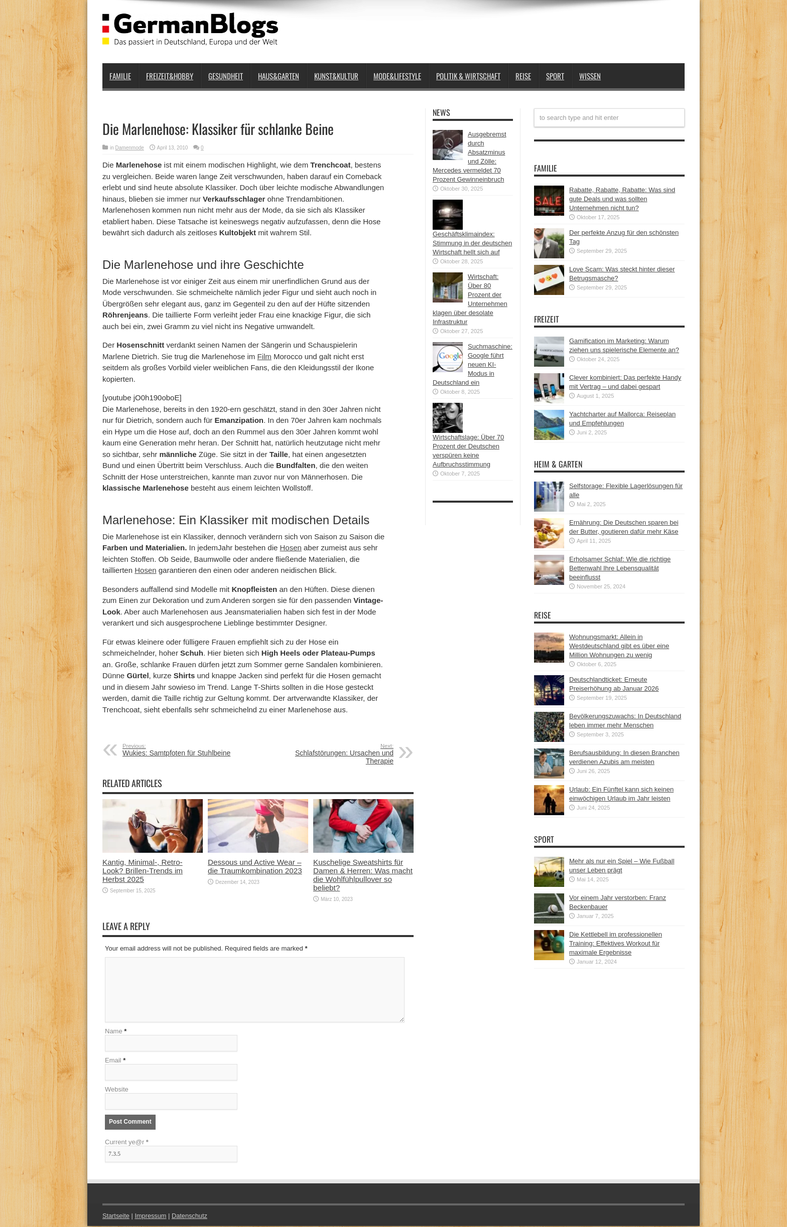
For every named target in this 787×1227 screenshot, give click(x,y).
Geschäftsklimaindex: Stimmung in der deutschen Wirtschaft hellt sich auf (472, 243)
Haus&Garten (278, 75)
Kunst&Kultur (336, 75)
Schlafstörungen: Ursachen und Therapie (332, 754)
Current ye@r (127, 1143)
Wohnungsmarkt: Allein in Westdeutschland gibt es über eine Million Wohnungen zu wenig (619, 646)
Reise (523, 75)
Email (113, 1061)
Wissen (590, 75)
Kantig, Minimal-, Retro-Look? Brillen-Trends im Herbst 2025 (142, 870)
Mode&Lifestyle (397, 75)
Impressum (152, 1216)
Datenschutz (191, 1216)
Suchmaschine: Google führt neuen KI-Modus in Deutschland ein (472, 364)
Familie (120, 75)
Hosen (291, 547)
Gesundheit (225, 75)
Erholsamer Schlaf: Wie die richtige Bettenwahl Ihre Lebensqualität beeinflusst (620, 568)
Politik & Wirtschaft (468, 75)
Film (264, 356)
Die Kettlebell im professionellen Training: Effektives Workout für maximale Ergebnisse (615, 943)
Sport (555, 75)
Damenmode (129, 147)
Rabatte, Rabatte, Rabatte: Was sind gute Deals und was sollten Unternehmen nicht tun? (622, 199)
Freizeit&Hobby (169, 75)
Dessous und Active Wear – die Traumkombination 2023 (255, 866)
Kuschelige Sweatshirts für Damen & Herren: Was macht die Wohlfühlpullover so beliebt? (363, 875)
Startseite (116, 1216)
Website (116, 1090)
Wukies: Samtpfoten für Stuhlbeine (183, 750)
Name (113, 1032)
